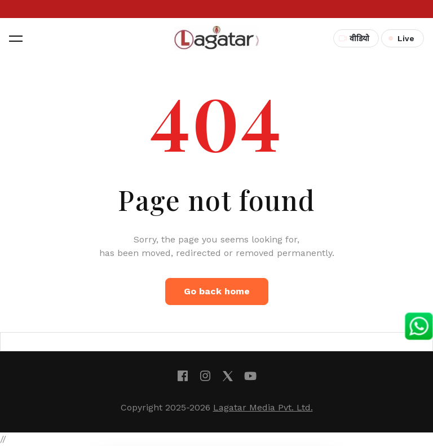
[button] (16, 38)
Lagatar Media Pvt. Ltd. (263, 407)
